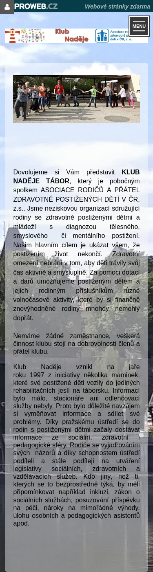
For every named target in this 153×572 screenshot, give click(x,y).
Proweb (30, 6)
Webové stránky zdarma (117, 6)
